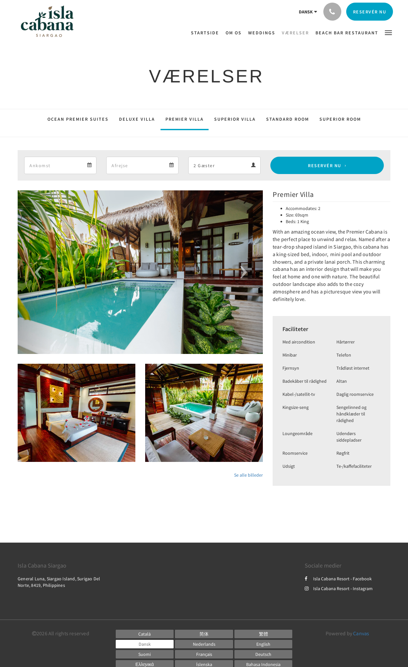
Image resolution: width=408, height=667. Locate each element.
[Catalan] (145, 634)
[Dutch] (204, 644)
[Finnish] (145, 654)
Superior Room (340, 119)
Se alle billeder (248, 475)
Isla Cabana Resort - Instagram (339, 588)
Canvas (361, 633)
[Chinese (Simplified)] (204, 634)
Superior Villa (235, 119)
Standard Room (287, 119)
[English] (263, 644)
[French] (204, 654)
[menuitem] (206, 32)
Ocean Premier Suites (78, 119)
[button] (388, 32)
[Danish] (145, 644)
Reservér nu (324, 165)
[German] (263, 654)
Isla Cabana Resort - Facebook (338, 579)
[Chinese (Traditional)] (263, 634)
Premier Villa (184, 119)
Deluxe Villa (137, 119)
